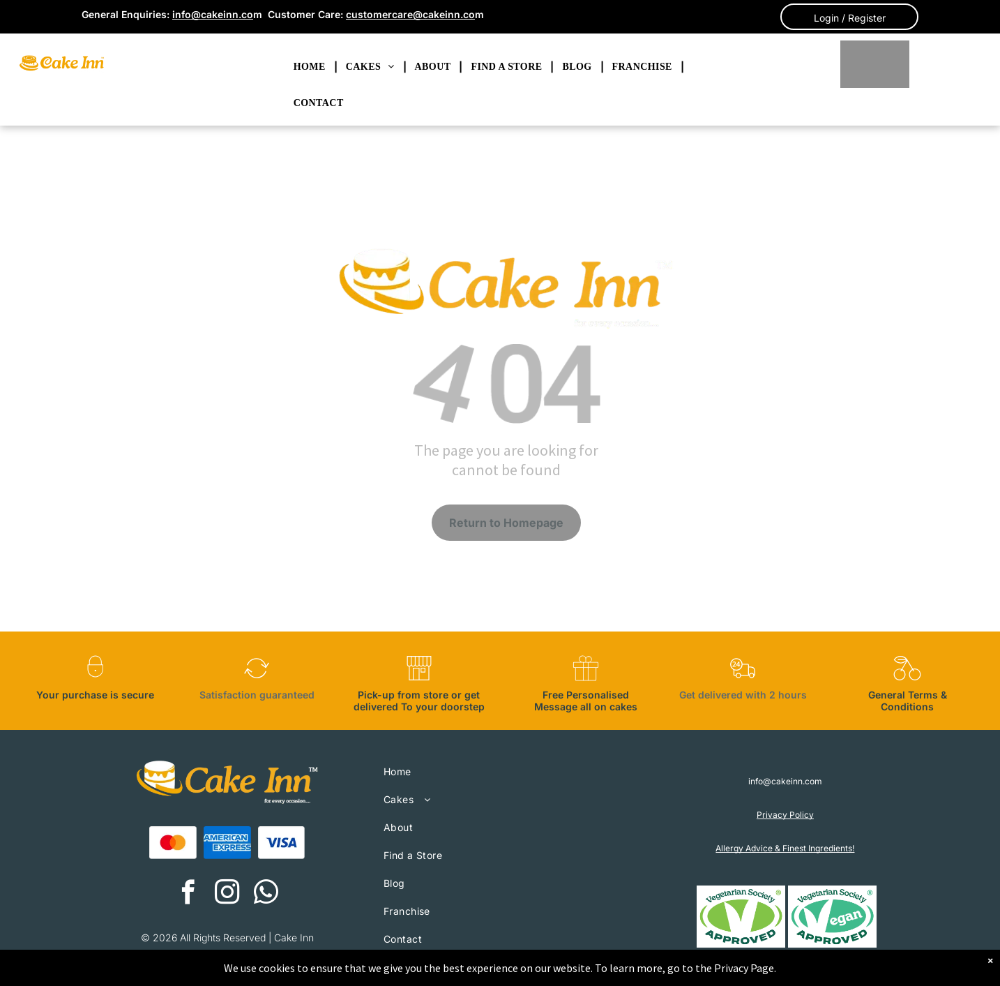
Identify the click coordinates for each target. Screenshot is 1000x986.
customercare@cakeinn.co (410, 14)
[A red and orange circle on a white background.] (173, 843)
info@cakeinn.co (212, 14)
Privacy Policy (785, 814)
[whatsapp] (266, 894)
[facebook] (187, 894)
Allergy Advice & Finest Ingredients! (784, 848)
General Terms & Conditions (907, 700)
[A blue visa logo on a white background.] (281, 843)
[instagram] (227, 894)
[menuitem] (311, 67)
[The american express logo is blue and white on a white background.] (227, 843)
